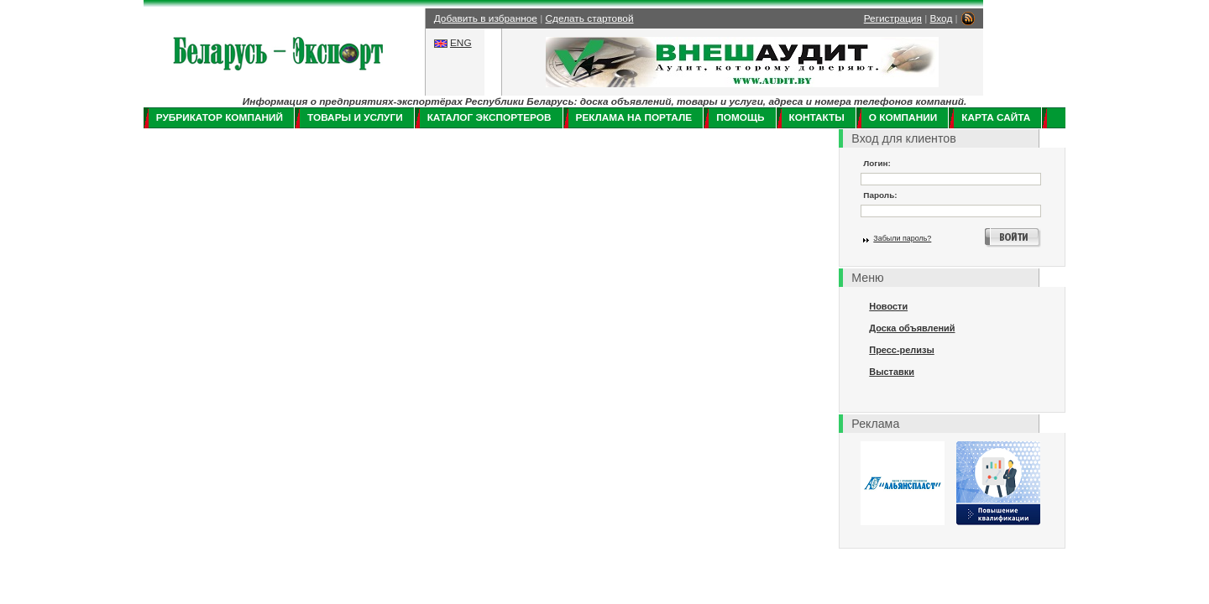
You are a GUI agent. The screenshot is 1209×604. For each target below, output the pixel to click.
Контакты (817, 117)
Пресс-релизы (901, 350)
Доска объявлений (912, 328)
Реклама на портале (634, 117)
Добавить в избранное (485, 18)
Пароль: (880, 195)
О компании (903, 117)
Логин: (877, 163)
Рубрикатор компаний (219, 117)
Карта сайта (995, 117)
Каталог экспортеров (489, 117)
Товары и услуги (355, 117)
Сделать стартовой (590, 18)
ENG (461, 43)
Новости (888, 306)
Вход (941, 18)
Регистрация (893, 18)
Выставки (891, 372)
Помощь (740, 117)
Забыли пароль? (902, 238)
